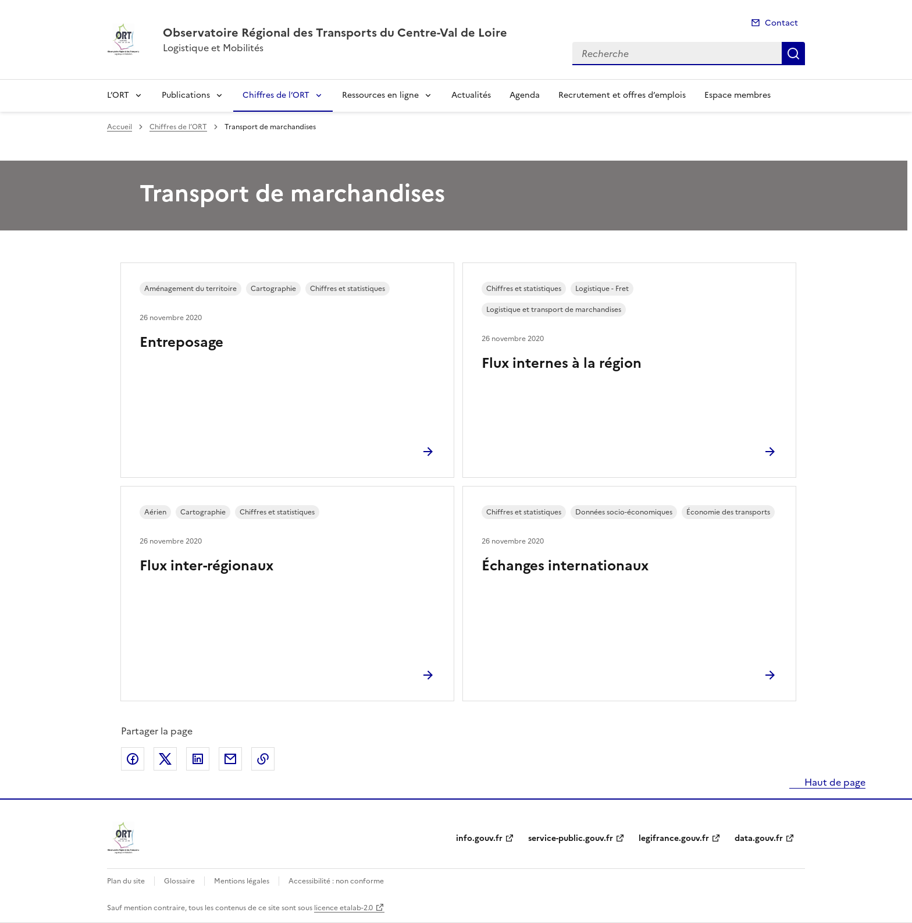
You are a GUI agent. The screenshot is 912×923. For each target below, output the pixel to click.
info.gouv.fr (479, 838)
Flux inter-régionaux (206, 565)
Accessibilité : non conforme (336, 881)
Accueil (119, 127)
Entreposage (181, 342)
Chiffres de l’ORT (276, 95)
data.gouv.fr (759, 838)
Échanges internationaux (565, 565)
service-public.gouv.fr (570, 838)
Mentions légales (241, 881)
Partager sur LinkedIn (197, 759)
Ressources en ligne (380, 95)
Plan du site (126, 881)
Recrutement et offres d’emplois (622, 95)
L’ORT (118, 95)
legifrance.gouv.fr (674, 838)
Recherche (793, 53)
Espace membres (737, 95)
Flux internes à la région (562, 363)
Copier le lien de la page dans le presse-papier (263, 759)
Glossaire (179, 881)
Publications (186, 95)
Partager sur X (165, 759)
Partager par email (230, 759)
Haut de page (833, 782)
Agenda (525, 95)
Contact (781, 23)
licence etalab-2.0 (343, 908)
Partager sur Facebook (132, 759)
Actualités (471, 95)
